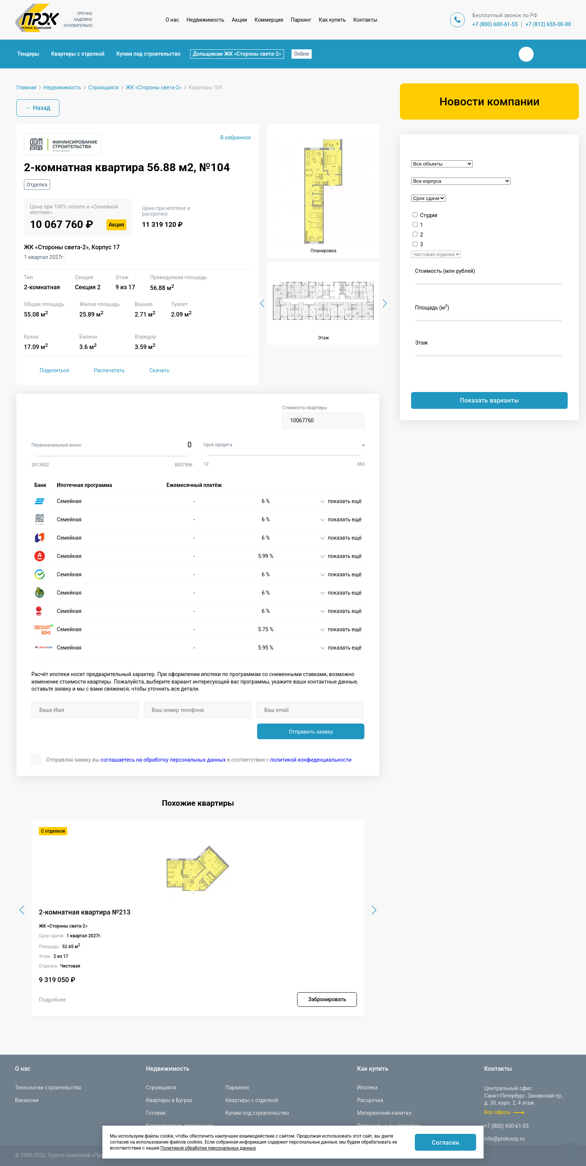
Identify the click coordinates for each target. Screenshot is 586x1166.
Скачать (152, 370)
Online (301, 54)
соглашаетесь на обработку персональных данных (163, 760)
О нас (172, 20)
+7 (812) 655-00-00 (548, 24)
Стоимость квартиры (323, 417)
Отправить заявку (311, 732)
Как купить (332, 20)
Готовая (155, 1113)
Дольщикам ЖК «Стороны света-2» (237, 54)
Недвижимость (205, 20)
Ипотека (367, 1088)
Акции (239, 20)
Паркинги (237, 1088)
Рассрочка (370, 1100)
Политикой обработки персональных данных (208, 1148)
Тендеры (28, 54)
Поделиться (46, 370)
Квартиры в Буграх (169, 1100)
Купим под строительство (149, 54)
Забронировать (327, 999)
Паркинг (301, 20)
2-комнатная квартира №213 (84, 912)
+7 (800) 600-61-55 (495, 24)
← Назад (37, 107)
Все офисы (497, 1112)
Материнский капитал (384, 1113)
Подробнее (52, 1000)
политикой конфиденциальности (310, 760)
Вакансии (26, 1100)
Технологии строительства (48, 1088)
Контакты (365, 20)
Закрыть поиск (502, 53)
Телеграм (544, 54)
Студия (428, 215)
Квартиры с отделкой (78, 54)
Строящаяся (161, 1088)
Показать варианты (489, 400)
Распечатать (101, 370)
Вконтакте (526, 54)
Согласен (445, 1142)
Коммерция (269, 20)
